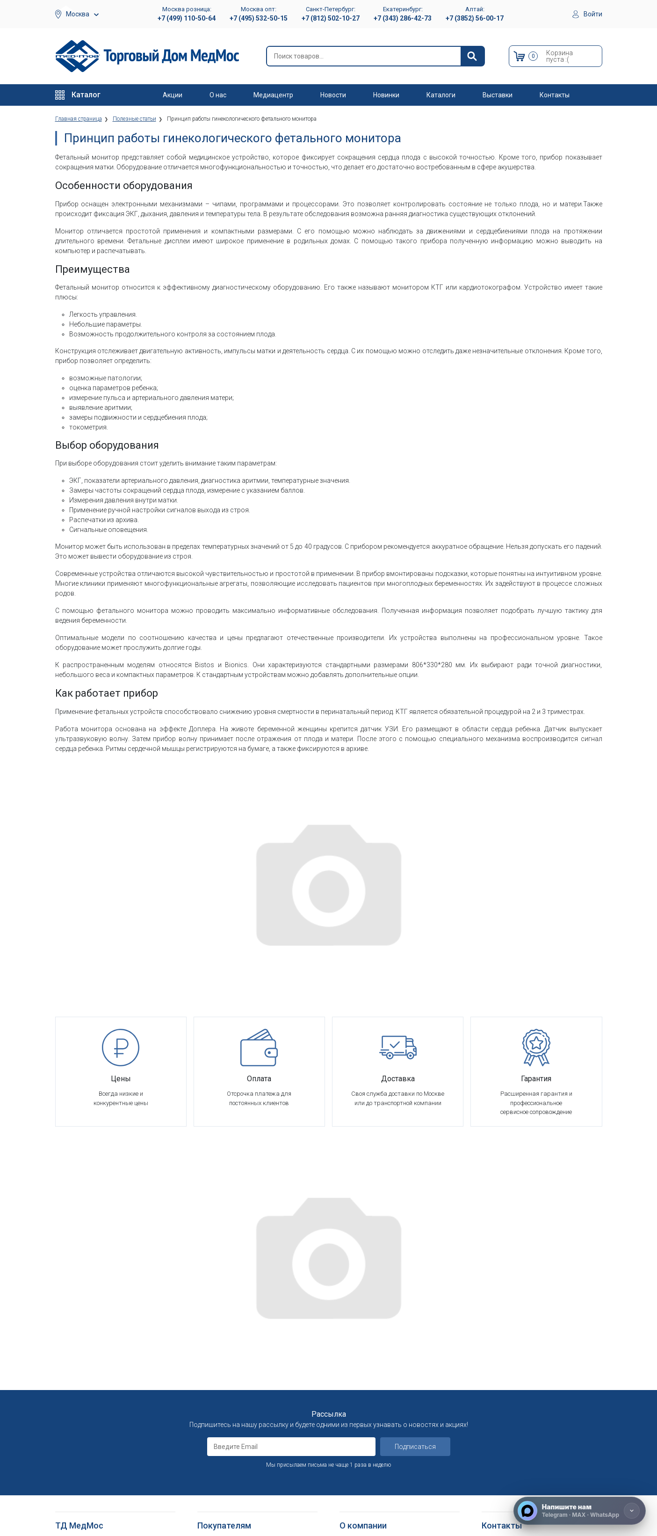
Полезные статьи (364, 1494)
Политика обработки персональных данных (249, 1389)
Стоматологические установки (99, 1361)
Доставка (211, 1326)
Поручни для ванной (84, 1491)
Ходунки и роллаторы (87, 1459)
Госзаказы (354, 1384)
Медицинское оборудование (96, 1315)
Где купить (354, 1418)
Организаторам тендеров (376, 1372)
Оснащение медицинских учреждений (392, 1326)
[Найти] (472, 56)
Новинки (386, 95)
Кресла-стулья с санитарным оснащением (97, 1476)
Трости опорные (78, 1437)
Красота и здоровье (84, 1384)
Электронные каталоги (373, 1471)
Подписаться (415, 1216)
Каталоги (440, 95)
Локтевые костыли (83, 1425)
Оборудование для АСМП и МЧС (101, 1349)
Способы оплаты (221, 1338)
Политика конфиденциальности (243, 1372)
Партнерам (355, 1349)
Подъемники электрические (95, 1514)
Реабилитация (75, 1338)
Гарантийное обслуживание (237, 1349)
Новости (333, 95)
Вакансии (352, 1338)
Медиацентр (273, 95)
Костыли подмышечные (90, 1448)
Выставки (498, 95)
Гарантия (352, 1407)
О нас (217, 95)
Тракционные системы (87, 1372)
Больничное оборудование (94, 1326)
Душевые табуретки (84, 1503)
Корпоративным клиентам (377, 1361)
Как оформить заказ (227, 1315)
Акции (172, 95)
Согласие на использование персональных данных (237, 1409)
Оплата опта (357, 1395)
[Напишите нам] (579, 1511)
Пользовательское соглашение (243, 1361)
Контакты (555, 95)
